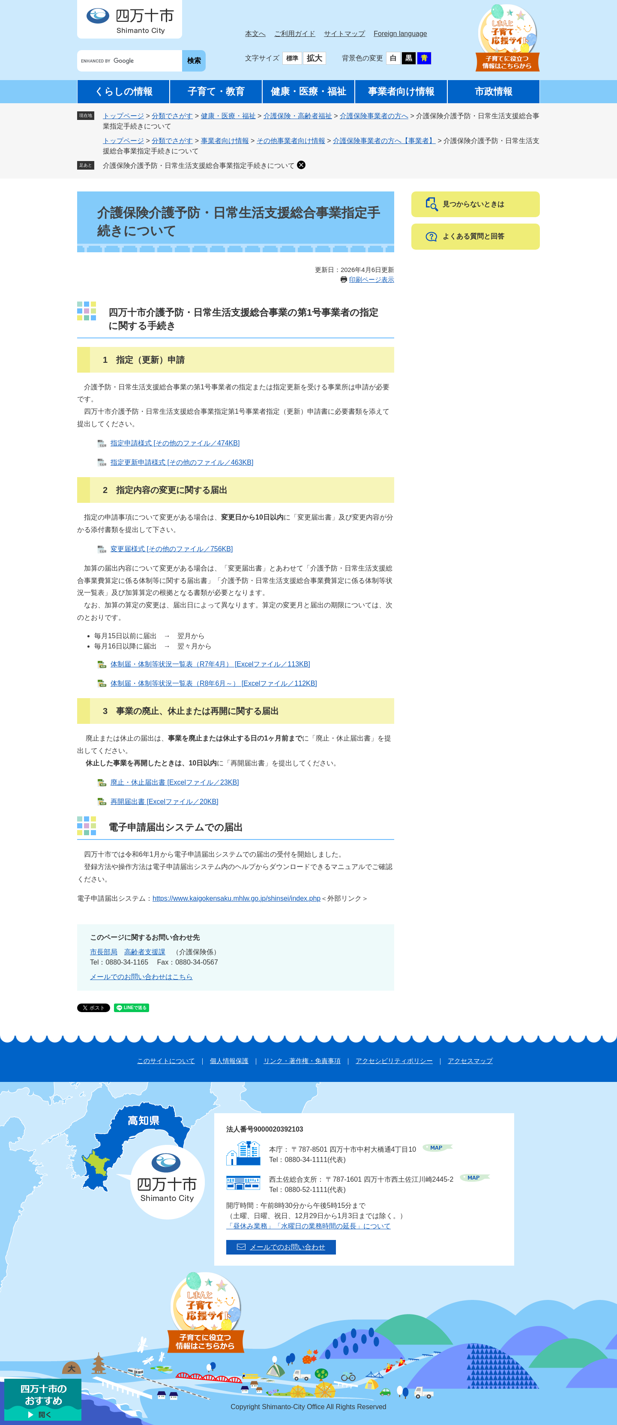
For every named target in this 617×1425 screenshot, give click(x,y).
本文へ (255, 33)
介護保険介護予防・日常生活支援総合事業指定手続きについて (199, 165)
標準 (292, 58)
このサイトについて (166, 1060)
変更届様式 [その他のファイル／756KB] (172, 549)
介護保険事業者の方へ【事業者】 (384, 140)
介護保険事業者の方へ (374, 115)
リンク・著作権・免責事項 (302, 1060)
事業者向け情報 (401, 91)
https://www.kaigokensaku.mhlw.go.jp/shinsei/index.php (236, 898)
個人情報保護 (229, 1060)
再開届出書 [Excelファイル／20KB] (165, 801)
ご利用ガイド (294, 33)
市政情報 (493, 91)
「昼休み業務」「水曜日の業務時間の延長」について (308, 1226)
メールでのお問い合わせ (287, 1247)
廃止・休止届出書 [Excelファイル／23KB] (175, 782)
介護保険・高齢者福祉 (298, 115)
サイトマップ (344, 33)
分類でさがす (172, 115)
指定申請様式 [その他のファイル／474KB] (175, 443)
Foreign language (400, 33)
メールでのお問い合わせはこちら (141, 976)
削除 (301, 165)
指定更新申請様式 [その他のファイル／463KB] (182, 462)
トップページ (123, 115)
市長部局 (103, 952)
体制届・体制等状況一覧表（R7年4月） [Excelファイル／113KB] (210, 664)
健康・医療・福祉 (308, 91)
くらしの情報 (123, 91)
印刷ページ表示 (371, 279)
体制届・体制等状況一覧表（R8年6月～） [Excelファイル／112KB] (214, 683)
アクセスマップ (470, 1060)
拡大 (314, 58)
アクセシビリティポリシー (394, 1060)
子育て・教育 (216, 91)
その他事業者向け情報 (291, 140)
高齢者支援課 (144, 952)
